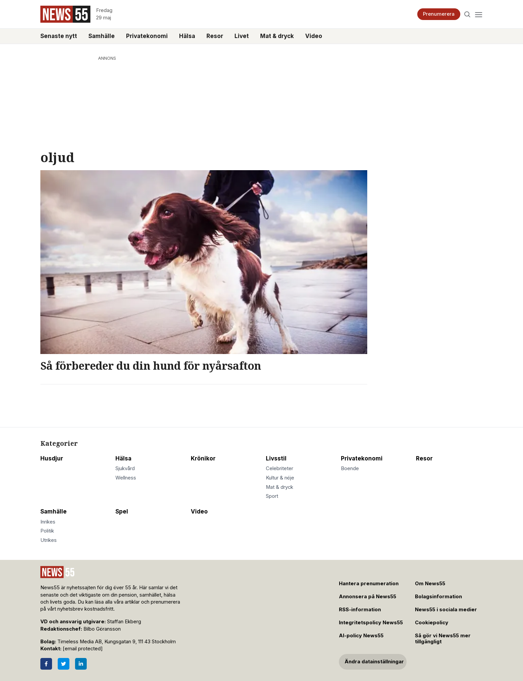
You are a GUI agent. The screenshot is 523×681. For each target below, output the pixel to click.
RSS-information (360, 610)
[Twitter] (63, 664)
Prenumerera (439, 14)
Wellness (125, 478)
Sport (272, 496)
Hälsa (187, 36)
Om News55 (430, 584)
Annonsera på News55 (367, 597)
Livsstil (276, 458)
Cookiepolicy (431, 623)
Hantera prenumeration (369, 584)
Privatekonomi (147, 36)
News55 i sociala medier (446, 610)
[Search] (467, 14)
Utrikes (48, 540)
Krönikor (203, 458)
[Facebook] (46, 664)
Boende (350, 468)
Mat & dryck (277, 36)
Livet (241, 36)
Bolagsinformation (438, 597)
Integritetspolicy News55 (371, 623)
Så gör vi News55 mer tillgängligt (443, 639)
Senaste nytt (58, 36)
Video (313, 36)
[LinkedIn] (81, 664)
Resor (214, 36)
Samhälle (101, 36)
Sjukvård (125, 468)
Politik (47, 531)
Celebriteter (279, 468)
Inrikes (47, 522)
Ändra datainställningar (374, 662)
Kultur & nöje (280, 478)
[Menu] (478, 14)
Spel (121, 511)
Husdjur (51, 458)
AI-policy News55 (361, 636)
